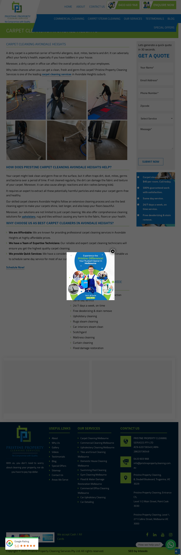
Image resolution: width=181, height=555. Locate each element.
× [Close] (113, 251)
